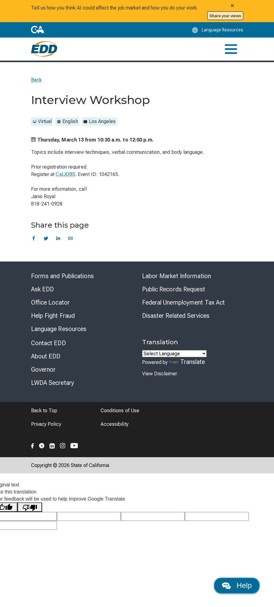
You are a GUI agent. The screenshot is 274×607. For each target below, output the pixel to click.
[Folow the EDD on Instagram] (63, 444)
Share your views (225, 15)
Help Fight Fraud (53, 315)
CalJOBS (65, 174)
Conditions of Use (120, 410)
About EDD (46, 356)
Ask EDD (42, 289)
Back (36, 79)
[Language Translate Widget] (174, 353)
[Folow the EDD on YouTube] (74, 444)
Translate (187, 361)
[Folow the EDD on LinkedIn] (52, 444)
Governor (43, 369)
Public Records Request (173, 289)
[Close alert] (232, 5)
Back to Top (44, 410)
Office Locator (50, 302)
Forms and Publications (62, 275)
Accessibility (115, 424)
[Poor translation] (30, 507)
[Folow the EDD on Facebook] (32, 444)
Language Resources (59, 328)
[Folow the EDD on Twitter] (42, 444)
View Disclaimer (159, 373)
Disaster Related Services (176, 315)
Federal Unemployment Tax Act (183, 302)
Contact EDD (48, 342)
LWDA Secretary (52, 382)
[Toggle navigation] (231, 49)
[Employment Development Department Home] (44, 49)
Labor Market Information (176, 275)
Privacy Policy (46, 424)
